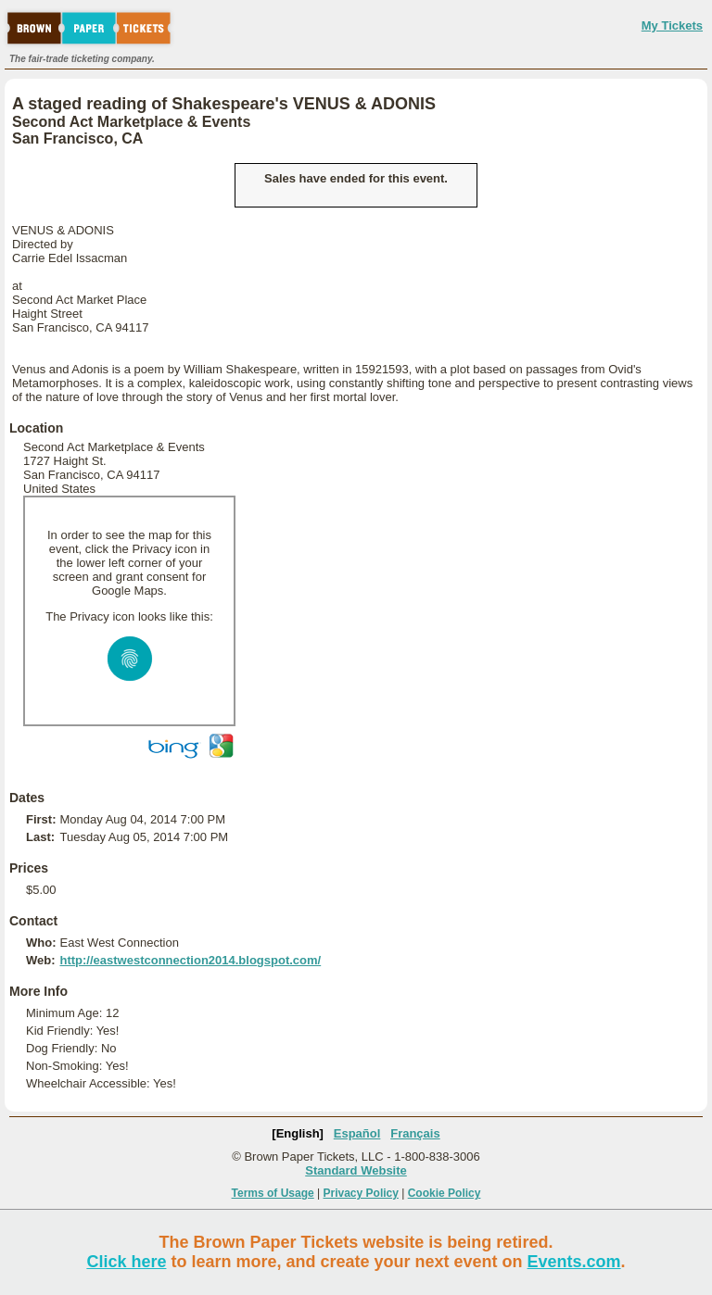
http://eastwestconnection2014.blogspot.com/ (190, 960)
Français (414, 1133)
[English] (298, 1133)
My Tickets (672, 25)
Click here (126, 1261)
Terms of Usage (273, 1193)
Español (357, 1133)
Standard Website (356, 1170)
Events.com (574, 1261)
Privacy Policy (361, 1193)
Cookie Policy (444, 1193)
